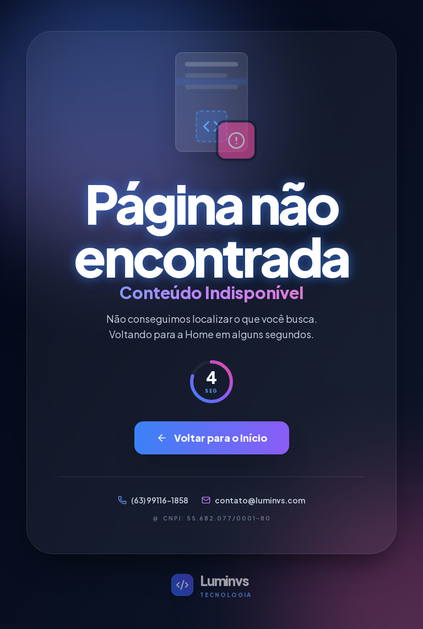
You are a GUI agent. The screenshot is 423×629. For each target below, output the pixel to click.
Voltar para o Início (211, 437)
